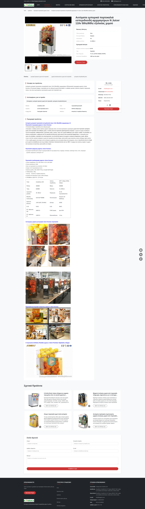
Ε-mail (75, 448)
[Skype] (141, 254)
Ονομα (28, 441)
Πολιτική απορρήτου (61, 506)
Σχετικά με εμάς (70, 5)
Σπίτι (38, 5)
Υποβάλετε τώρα (72, 469)
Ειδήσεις (135, 5)
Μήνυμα (29, 455)
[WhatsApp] (141, 259)
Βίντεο (58, 5)
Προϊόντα (47, 5)
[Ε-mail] (141, 250)
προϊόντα (30, 10)
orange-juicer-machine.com (102, 487)
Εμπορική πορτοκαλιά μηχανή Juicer (41, 10)
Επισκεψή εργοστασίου (86, 5)
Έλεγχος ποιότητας (103, 5)
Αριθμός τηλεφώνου (31, 448)
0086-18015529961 (109, 91)
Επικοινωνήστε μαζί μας (121, 5)
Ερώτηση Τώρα (108, 108)
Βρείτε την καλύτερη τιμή (51, 405)
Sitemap (58, 503)
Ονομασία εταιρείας (77, 441)
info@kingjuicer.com (117, 1)
